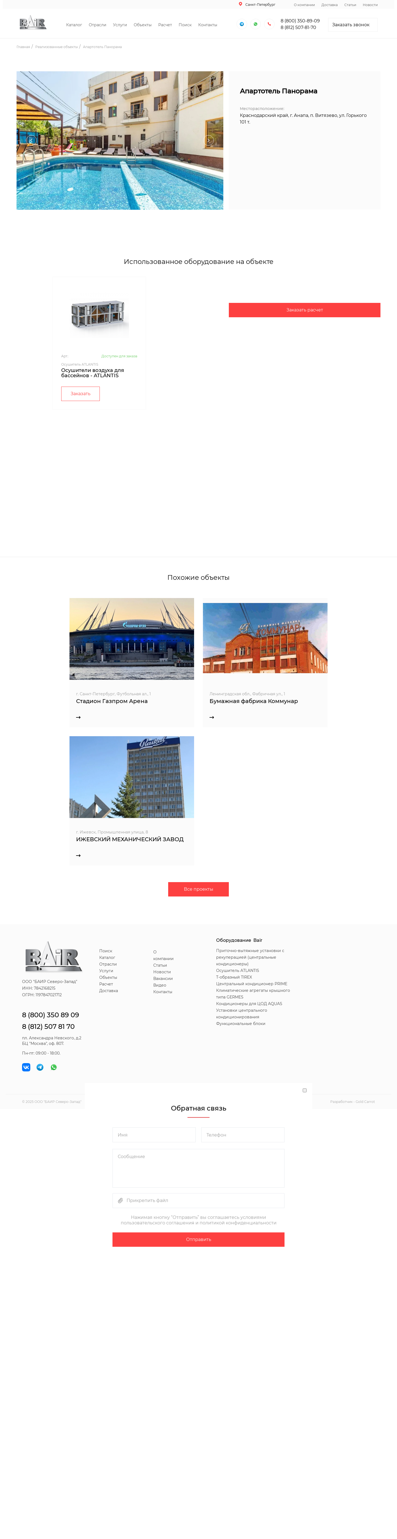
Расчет (165, 25)
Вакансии (163, 978)
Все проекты (198, 889)
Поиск (185, 25)
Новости (370, 5)
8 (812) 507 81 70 (48, 1026)
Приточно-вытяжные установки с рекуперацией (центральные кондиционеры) (250, 957)
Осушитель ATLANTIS (237, 970)
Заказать (80, 393)
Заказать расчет (304, 310)
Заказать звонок (350, 24)
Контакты (207, 25)
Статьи (350, 5)
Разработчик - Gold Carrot (352, 1102)
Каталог (74, 25)
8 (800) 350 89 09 (50, 1015)
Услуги (120, 25)
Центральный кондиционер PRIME (251, 983)
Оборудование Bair (239, 940)
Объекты (143, 25)
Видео (159, 985)
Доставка (329, 5)
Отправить (198, 1238)
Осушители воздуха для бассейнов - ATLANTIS (92, 373)
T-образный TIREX (234, 977)
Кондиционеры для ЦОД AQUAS (249, 1003)
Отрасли (97, 25)
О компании (304, 5)
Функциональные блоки (240, 1023)
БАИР (50, 1102)
